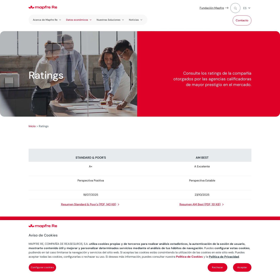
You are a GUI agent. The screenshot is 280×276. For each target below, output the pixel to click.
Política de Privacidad (224, 257)
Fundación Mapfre (212, 8)
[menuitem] (247, 8)
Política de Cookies (189, 257)
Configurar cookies (42, 267)
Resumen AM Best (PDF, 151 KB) (200, 204)
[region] (140, 248)
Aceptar (242, 267)
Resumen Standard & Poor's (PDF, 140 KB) (88, 204)
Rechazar (217, 267)
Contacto (242, 20)
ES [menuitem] (244, 8)
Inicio (32, 126)
